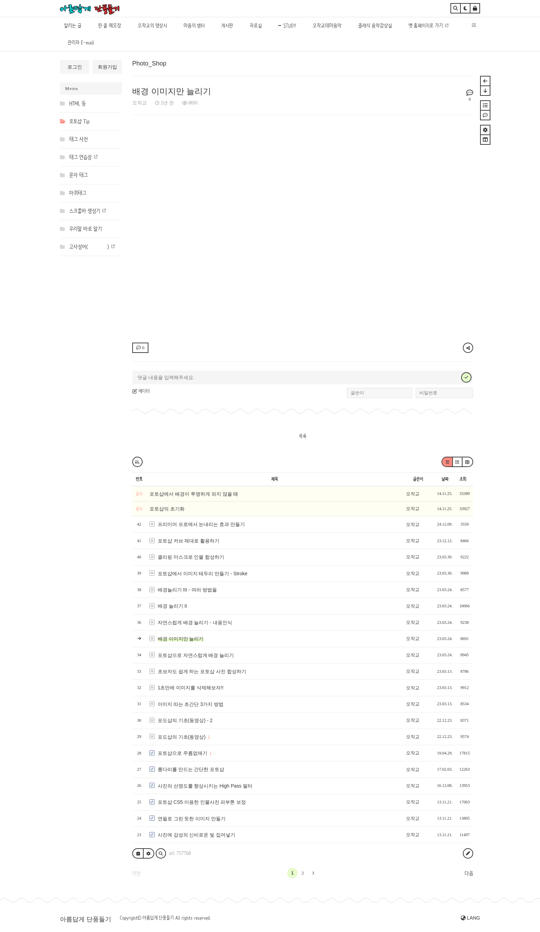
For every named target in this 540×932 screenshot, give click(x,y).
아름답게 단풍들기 (85, 919)
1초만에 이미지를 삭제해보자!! (191, 687)
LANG (470, 918)
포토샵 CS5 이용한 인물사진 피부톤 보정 (202, 802)
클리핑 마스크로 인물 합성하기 (191, 557)
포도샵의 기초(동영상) (182, 737)
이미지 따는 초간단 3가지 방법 (191, 704)
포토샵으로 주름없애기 (182, 753)
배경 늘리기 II (172, 606)
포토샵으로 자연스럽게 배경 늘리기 (196, 655)
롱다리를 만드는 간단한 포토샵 (191, 769)
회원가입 (107, 67)
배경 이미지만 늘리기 (171, 91)
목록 (303, 436)
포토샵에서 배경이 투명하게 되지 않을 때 (193, 494)
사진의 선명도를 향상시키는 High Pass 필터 (205, 786)
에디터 (141, 391)
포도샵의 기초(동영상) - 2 (185, 720)
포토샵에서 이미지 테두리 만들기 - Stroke (203, 573)
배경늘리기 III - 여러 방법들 (187, 589)
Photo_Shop (149, 63)
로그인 (75, 67)
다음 (469, 873)
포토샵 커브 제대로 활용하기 (189, 541)
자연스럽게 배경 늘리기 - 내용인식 (195, 622)
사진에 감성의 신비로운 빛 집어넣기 (197, 835)
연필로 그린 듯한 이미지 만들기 (192, 818)
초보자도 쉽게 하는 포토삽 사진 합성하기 (202, 671)
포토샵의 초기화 (167, 508)
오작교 (139, 102)
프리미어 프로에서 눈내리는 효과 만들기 (201, 524)
